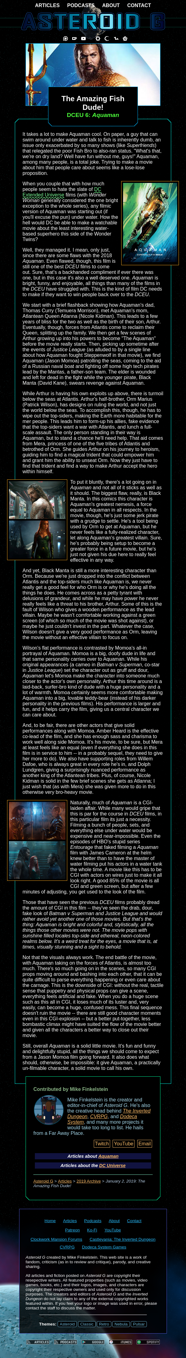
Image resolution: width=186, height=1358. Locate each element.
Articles (65, 1181)
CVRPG (99, 1116)
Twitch (102, 1143)
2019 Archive (88, 1181)
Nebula (120, 1324)
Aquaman (108, 1156)
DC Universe (112, 1165)
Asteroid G (43, 1181)
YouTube (123, 1143)
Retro (104, 1324)
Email (144, 1143)
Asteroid (67, 1324)
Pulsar (139, 1324)
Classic (86, 1324)
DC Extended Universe (62, 192)
